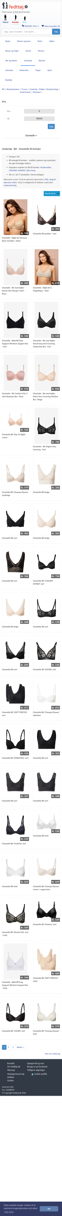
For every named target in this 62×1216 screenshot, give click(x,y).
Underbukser (25, 92)
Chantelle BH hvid (40, 835)
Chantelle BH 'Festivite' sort (14, 843)
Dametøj (9, 70)
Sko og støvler (11, 60)
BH (3, 89)
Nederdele (24, 70)
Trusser (24, 89)
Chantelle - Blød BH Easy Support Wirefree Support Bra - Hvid (15, 985)
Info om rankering (52, 1053)
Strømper (37, 92)
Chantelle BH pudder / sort (44, 233)
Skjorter (42, 60)
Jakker (51, 41)
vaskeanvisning (10, 185)
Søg (56, 31)
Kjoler (7, 41)
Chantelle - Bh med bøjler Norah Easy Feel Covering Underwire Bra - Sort (44, 343)
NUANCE (21, 170)
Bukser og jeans (24, 41)
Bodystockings (52, 89)
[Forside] (15, 6)
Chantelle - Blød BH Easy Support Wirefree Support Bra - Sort (15, 343)
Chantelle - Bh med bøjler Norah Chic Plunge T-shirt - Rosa (13, 290)
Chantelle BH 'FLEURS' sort (44, 669)
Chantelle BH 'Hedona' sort (44, 924)
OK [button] (49, 1209)
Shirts (39, 41)
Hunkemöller (45, 167)
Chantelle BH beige (41, 492)
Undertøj (28, 60)
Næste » (20, 1047)
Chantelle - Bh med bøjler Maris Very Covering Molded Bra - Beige (45, 396)
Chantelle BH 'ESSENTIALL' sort (15, 758)
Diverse (41, 51)
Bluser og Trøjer (12, 51)
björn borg (30, 170)
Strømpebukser (12, 89)
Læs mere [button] (9, 1212)
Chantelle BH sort (9, 538)
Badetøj (8, 80)
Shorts (28, 51)
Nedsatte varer (30, 26)
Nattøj (41, 89)
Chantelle (31, 135)
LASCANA (13, 170)
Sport (49, 70)
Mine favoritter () (50, 26)
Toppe (38, 70)
